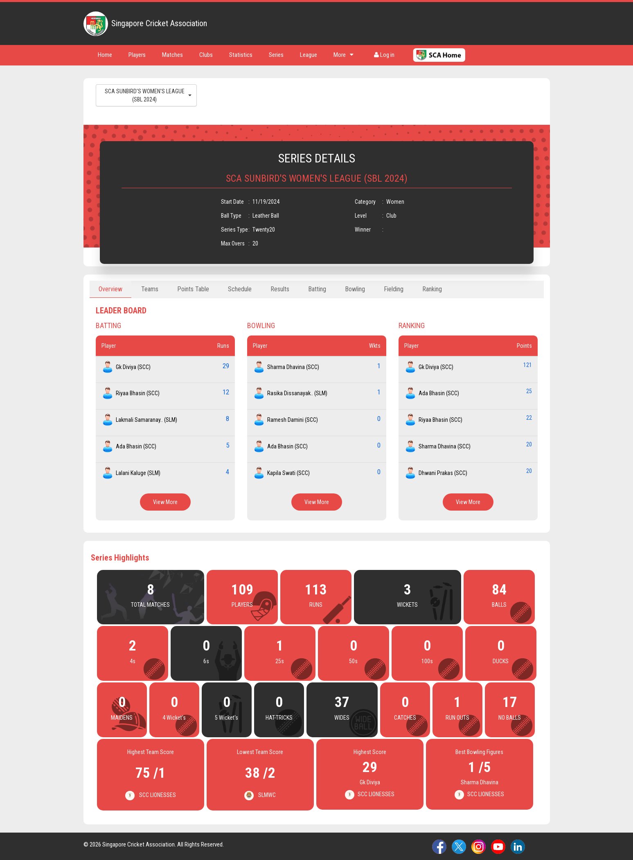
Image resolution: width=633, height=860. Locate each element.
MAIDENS (122, 717)
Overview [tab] (110, 289)
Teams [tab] (149, 289)
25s (279, 661)
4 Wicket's (174, 717)
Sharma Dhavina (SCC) (293, 367)
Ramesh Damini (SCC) (292, 419)
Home (105, 55)
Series (276, 55)
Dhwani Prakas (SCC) (443, 473)
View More (165, 502)
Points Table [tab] (193, 289)
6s (206, 661)
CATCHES (405, 717)
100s (427, 661)
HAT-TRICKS (279, 717)
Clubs (206, 55)
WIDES (341, 717)
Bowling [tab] (355, 289)
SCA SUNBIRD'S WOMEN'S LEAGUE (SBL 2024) (148, 95)
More (343, 55)
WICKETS (407, 604)
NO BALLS (509, 717)
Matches (172, 55)
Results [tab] (279, 289)
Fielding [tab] (393, 289)
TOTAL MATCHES (150, 604)
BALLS (499, 604)
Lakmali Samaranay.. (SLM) (146, 419)
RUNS (315, 604)
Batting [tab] (317, 289)
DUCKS (501, 661)
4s (132, 661)
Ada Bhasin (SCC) (136, 446)
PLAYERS (242, 604)
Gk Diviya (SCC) (133, 367)
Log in (384, 55)
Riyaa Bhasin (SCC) (138, 393)
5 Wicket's (226, 717)
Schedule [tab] (240, 289)
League (308, 55)
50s (353, 661)
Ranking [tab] (432, 289)
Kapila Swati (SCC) (288, 473)
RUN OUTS (457, 717)
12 (226, 392)
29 (226, 366)
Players (137, 55)
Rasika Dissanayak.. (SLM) (297, 393)
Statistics (240, 55)
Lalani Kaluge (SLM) (138, 473)
